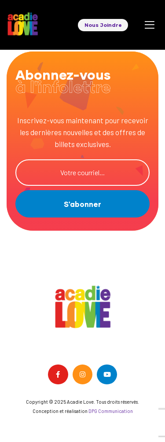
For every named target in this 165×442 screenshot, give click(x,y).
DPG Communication (110, 411)
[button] (103, 25)
